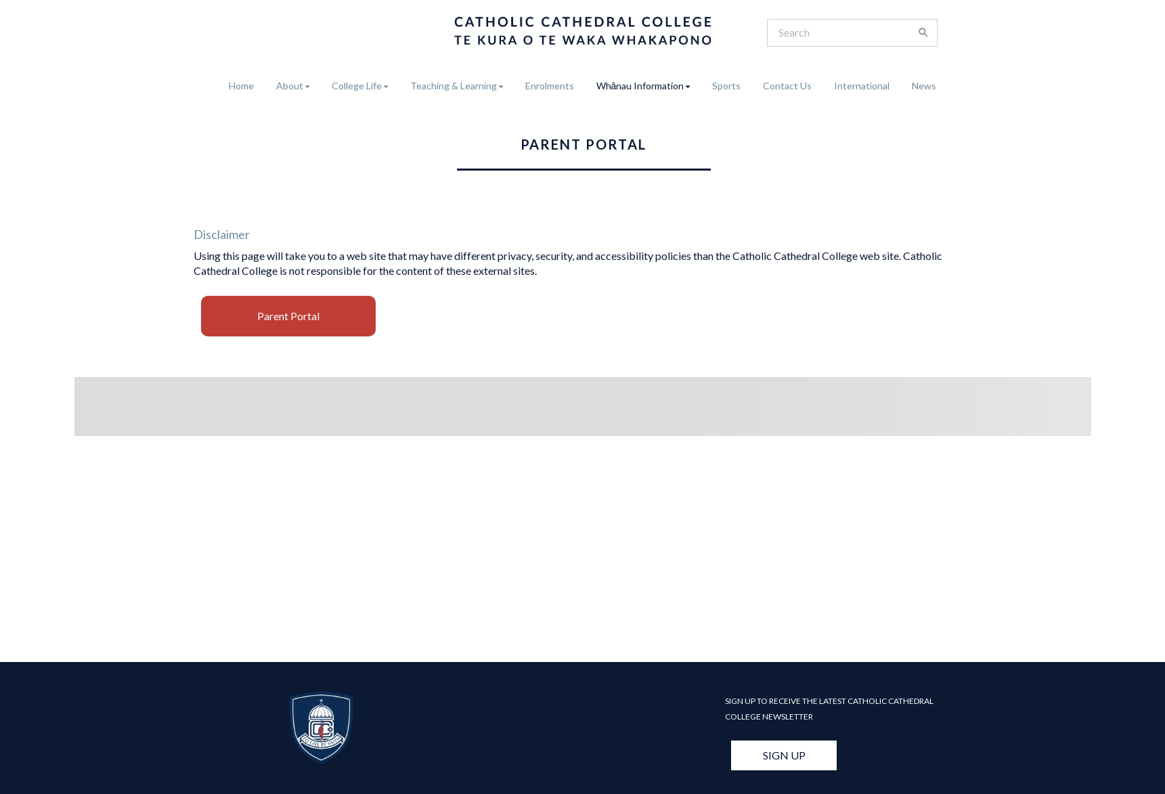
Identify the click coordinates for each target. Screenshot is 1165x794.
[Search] (844, 33)
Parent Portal (288, 315)
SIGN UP (784, 755)
